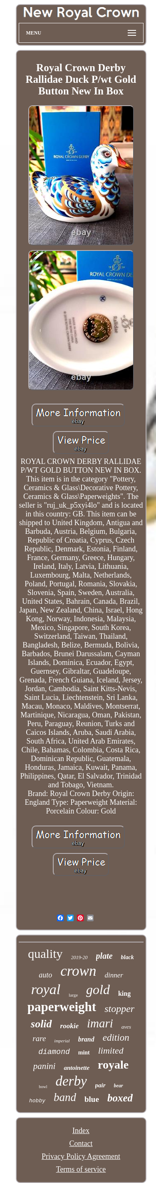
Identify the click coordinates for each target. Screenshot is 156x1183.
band (65, 1097)
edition (116, 1037)
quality (45, 953)
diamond (54, 1052)
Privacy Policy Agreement (81, 1156)
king (124, 993)
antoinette (76, 1067)
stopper (119, 1008)
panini (44, 1066)
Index (80, 1130)
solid (41, 1024)
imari (100, 1023)
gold (98, 989)
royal (46, 989)
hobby (37, 1101)
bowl (43, 1086)
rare (39, 1038)
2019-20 (79, 957)
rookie (69, 1026)
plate (104, 955)
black (127, 957)
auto (45, 975)
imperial (61, 1040)
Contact (81, 1143)
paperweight (61, 1006)
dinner (113, 975)
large (73, 994)
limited (111, 1050)
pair (100, 1085)
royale (113, 1064)
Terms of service (81, 1169)
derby (71, 1081)
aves (126, 1027)
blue (91, 1099)
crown (78, 971)
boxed (120, 1098)
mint (84, 1052)
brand (86, 1039)
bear (118, 1086)
